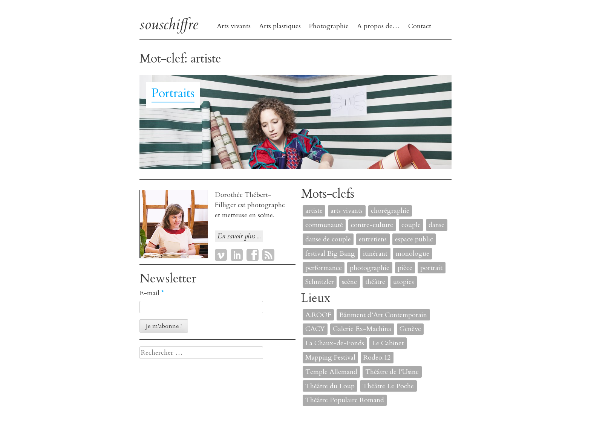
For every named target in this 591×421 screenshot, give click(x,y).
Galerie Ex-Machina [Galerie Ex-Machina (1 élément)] (362, 329)
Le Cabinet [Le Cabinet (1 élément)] (388, 343)
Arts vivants (234, 26)
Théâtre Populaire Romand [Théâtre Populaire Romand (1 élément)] (344, 400)
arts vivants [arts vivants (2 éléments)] (347, 210)
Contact (419, 26)
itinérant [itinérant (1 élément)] (375, 253)
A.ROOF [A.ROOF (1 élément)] (318, 315)
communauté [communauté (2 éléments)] (324, 225)
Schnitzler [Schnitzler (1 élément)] (319, 282)
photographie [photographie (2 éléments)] (369, 268)
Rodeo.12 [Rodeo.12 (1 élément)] (376, 357)
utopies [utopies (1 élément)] (403, 282)
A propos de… (378, 26)
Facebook (253, 255)
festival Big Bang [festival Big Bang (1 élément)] (330, 253)
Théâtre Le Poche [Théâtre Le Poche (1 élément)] (388, 386)
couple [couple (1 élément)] (411, 225)
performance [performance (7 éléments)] (323, 268)
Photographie (329, 26)
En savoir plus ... (238, 236)
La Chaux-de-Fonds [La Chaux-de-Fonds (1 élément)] (334, 343)
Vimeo (221, 255)
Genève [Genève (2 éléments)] (410, 329)
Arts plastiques (280, 26)
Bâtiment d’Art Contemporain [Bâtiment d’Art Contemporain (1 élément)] (383, 315)
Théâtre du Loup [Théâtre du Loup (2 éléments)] (330, 386)
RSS (268, 255)
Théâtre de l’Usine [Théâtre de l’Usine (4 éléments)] (392, 372)
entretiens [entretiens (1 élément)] (373, 239)
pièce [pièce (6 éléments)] (405, 268)
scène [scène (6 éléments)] (349, 282)
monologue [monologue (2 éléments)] (412, 253)
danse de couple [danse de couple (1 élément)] (328, 239)
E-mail (151, 293)
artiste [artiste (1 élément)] (314, 210)
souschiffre (168, 24)
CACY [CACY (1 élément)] (315, 329)
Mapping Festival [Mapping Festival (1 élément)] (330, 357)
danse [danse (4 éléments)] (436, 225)
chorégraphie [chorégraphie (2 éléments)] (390, 210)
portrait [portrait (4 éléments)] (431, 268)
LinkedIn (237, 255)
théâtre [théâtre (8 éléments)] (375, 282)
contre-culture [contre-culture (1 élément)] (372, 225)
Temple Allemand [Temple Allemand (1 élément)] (331, 372)
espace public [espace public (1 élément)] (414, 239)
